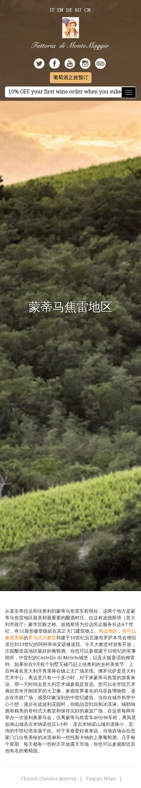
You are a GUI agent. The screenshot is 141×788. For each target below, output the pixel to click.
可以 (131, 631)
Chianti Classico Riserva (48, 778)
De (69, 10)
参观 (9, 637)
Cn (87, 10)
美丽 (19, 637)
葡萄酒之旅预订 (70, 77)
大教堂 (49, 637)
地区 (112, 631)
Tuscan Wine (100, 778)
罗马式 (35, 637)
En (60, 10)
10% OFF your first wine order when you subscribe (70, 92)
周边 (103, 631)
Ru (78, 10)
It (52, 10)
